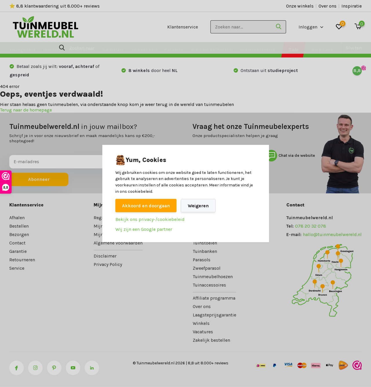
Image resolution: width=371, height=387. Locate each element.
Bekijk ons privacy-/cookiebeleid (150, 219)
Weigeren (198, 205)
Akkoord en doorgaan (146, 205)
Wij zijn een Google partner (143, 229)
